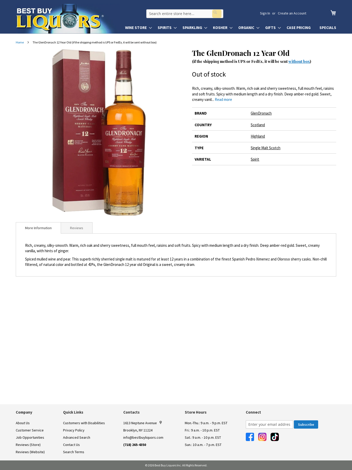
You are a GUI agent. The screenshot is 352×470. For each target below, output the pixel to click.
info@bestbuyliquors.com (143, 437)
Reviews (76, 228)
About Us (23, 423)
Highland (258, 136)
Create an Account (292, 13)
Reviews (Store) (28, 444)
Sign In (265, 13)
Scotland (258, 124)
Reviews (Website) (30, 452)
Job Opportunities (30, 437)
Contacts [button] (131, 412)
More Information (38, 228)
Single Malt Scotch (265, 147)
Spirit (255, 159)
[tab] (38, 228)
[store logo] (68, 19)
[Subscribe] (306, 424)
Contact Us (71, 444)
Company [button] (24, 412)
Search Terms (73, 452)
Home (20, 42)
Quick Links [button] (73, 412)
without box (299, 61)
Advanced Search (76, 437)
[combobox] (193, 13)
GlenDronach (261, 113)
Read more (223, 99)
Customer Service (30, 430)
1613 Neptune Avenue (142, 423)
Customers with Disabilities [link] (84, 423)
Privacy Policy (74, 430)
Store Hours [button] (195, 412)
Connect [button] (253, 412)
